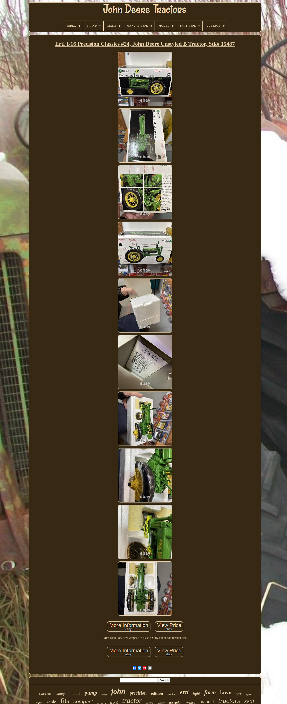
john (118, 691)
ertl (184, 692)
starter (171, 694)
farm (210, 692)
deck (238, 694)
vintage (61, 694)
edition (157, 693)
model (75, 693)
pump (91, 693)
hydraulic (45, 694)
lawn (226, 692)
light (196, 693)
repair (248, 694)
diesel (104, 694)
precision (138, 693)
